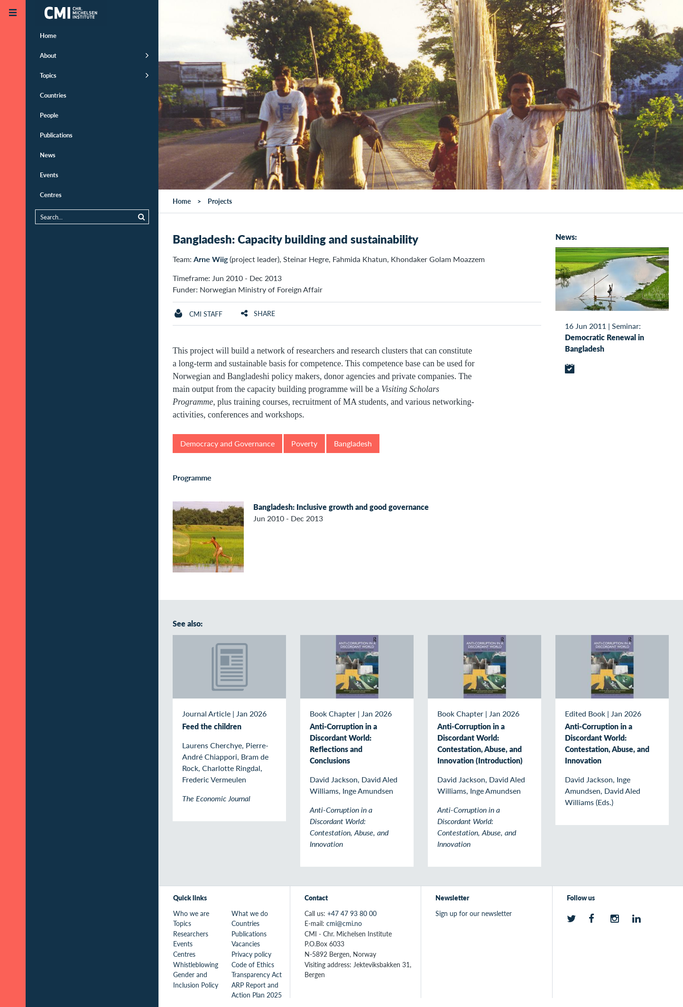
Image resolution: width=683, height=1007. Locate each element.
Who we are (191, 913)
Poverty (304, 443)
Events (49, 174)
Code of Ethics (252, 964)
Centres (51, 194)
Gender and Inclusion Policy (195, 979)
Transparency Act (256, 974)
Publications (56, 134)
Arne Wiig (211, 259)
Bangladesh (353, 443)
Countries (53, 95)
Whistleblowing (195, 964)
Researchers (190, 933)
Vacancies (245, 943)
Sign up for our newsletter (473, 913)
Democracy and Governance (227, 443)
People (49, 114)
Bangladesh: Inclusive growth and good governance (341, 506)
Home (48, 35)
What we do (249, 913)
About (48, 55)
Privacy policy (251, 954)
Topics (48, 75)
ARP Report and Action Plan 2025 (256, 990)
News (47, 154)
